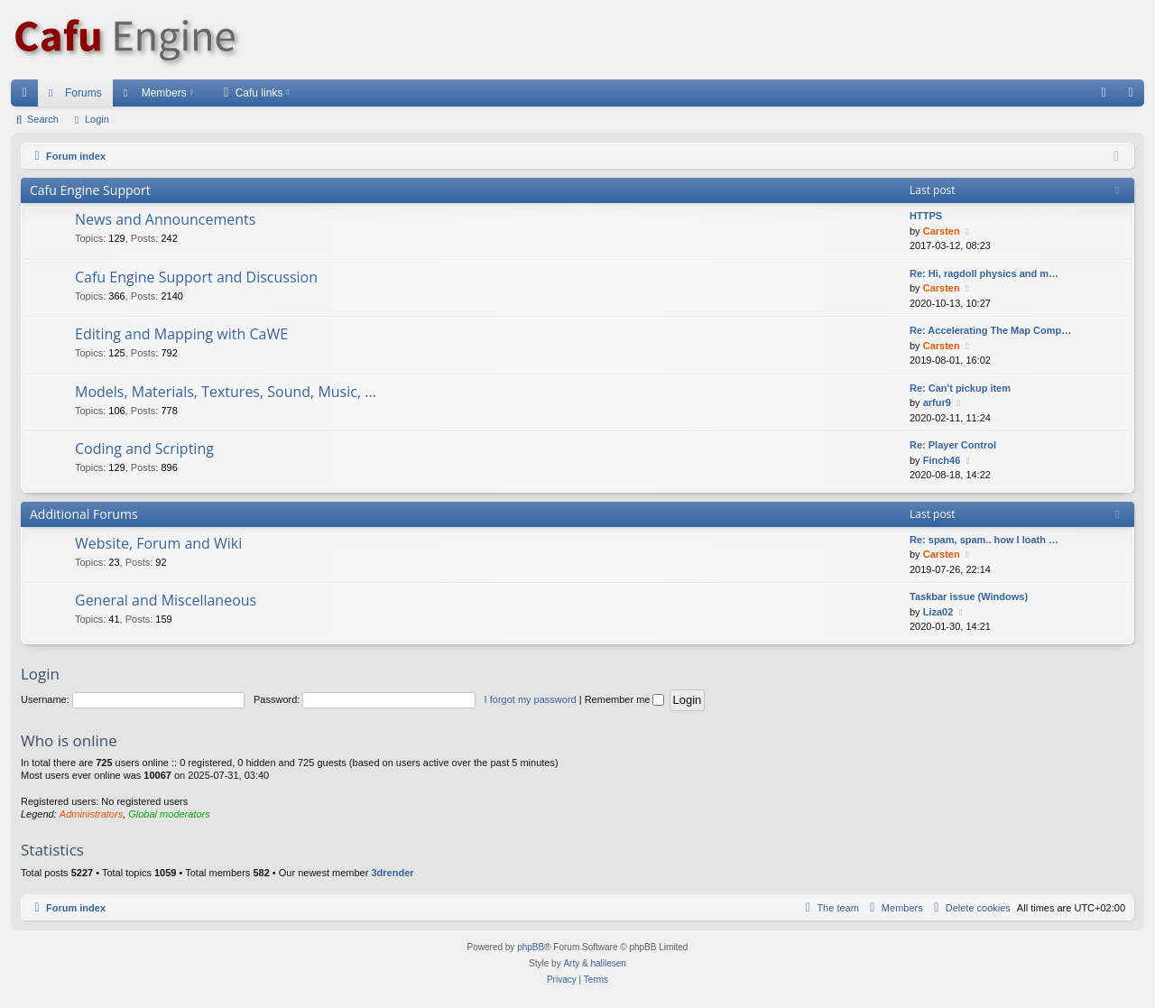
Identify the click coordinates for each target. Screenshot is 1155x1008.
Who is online (69, 740)
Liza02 (938, 611)
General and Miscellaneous (165, 600)
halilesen (607, 963)
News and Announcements (165, 219)
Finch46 (942, 460)
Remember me (625, 699)
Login (97, 119)
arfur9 (937, 402)
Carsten (941, 231)
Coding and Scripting (144, 448)
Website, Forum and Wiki (158, 543)
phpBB (530, 947)
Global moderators (169, 814)
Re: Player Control (953, 444)
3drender (392, 872)
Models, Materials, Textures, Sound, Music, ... (225, 392)
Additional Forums (84, 513)
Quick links (28, 96)
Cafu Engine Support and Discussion (196, 277)
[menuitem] (1103, 92)
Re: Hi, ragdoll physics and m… (984, 273)
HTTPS (926, 215)
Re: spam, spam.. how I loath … (984, 539)
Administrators (91, 814)
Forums (83, 93)
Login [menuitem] (1134, 96)
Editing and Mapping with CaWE (181, 334)
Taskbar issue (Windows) (969, 596)
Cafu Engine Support (90, 190)
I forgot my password (531, 699)
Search (43, 119)
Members (164, 93)
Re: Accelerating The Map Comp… (990, 330)
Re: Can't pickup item (960, 388)
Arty (571, 963)
